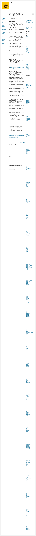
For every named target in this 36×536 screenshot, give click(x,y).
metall (26, 334)
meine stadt (27, 333)
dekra (26, 167)
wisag (26, 512)
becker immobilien (28, 115)
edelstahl (27, 186)
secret (26, 428)
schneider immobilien (28, 418)
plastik (26, 384)
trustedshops (27, 482)
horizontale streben (22, 135)
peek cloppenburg (28, 378)
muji (26, 346)
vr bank (26, 500)
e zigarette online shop (28, 180)
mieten (26, 335)
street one (27, 461)
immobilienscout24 (28, 279)
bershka (27, 120)
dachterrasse (27, 153)
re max (26, 397)
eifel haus (27, 188)
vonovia (27, 498)
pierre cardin (27, 381)
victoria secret (27, 493)
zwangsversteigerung (28, 530)
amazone (27, 87)
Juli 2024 (3, 33)
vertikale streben (11, 137)
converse (27, 151)
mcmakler (27, 331)
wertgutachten (27, 509)
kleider (26, 295)
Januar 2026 (3, 19)
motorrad (27, 345)
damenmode (27, 155)
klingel (26, 300)
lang (26, 311)
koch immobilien (28, 301)
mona (26, 344)
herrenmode (27, 246)
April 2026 (27, 37)
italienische (27, 287)
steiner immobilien (28, 460)
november (27, 360)
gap (26, 216)
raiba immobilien (28, 394)
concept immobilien (28, 150)
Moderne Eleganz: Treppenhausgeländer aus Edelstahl (29, 20)
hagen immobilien (28, 232)
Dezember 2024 (27, 54)
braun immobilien (28, 132)
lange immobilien (28, 313)
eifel (26, 187)
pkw (26, 383)
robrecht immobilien (28, 410)
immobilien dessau (28, 262)
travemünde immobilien (28, 478)
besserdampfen (27, 122)
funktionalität (16, 135)
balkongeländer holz (28, 101)
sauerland (27, 413)
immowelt (27, 285)
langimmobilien (27, 314)
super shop (27, 467)
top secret (27, 476)
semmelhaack (27, 430)
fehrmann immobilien (28, 201)
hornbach (27, 251)
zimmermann (27, 528)
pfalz (26, 379)
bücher (26, 136)
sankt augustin (27, 412)
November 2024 (4, 30)
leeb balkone (27, 315)
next (26, 351)
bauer (26, 104)
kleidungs (27, 297)
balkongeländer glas (28, 100)
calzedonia (27, 139)
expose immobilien (28, 197)
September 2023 (28, 70)
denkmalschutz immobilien (29, 168)
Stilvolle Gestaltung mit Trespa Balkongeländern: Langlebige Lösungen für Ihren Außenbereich (30, 18)
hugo (26, 254)
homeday (27, 250)
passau (26, 377)
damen (26, 154)
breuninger (27, 133)
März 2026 (27, 38)
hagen (26, 231)
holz (26, 247)
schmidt (27, 415)
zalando (27, 525)
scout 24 (27, 426)
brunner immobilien (28, 135)
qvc (26, 393)
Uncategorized (27, 483)
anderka (27, 89)
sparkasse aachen (28, 444)
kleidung (27, 296)
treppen (27, 479)
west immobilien (27, 511)
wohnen (27, 515)
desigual (27, 170)
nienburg (27, 352)
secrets (26, 429)
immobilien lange (28, 266)
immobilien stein (28, 270)
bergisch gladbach (28, 118)
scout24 (27, 427)
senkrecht (27, 431)
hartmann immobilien (28, 233)
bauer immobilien (28, 105)
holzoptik (27, 249)
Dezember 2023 (27, 67)
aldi (26, 82)
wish (26, 513)
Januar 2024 (27, 66)
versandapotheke (28, 492)
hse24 (26, 253)
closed (26, 147)
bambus (27, 103)
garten (26, 218)
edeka (26, 185)
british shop (27, 134)
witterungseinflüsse (15, 137)
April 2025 (27, 50)
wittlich (26, 514)
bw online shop (27, 138)
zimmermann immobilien (28, 529)
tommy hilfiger (27, 475)
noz (26, 361)
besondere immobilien (28, 121)
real (26, 398)
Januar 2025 (27, 53)
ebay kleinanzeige (28, 182)
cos (26, 152)
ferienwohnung (27, 203)
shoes (26, 433)
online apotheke (27, 366)
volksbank (27, 497)
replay (26, 401)
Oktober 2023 (27, 69)
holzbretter (27, 248)
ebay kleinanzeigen (28, 183)
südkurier (27, 464)
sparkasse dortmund (28, 445)
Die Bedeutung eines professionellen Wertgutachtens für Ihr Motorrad (29, 25)
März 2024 (27, 64)
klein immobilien (27, 298)
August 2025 (27, 46)
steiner (26, 459)
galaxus (27, 215)
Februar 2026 (3, 18)
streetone (27, 463)
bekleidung (27, 116)
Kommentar (10, 148)
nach (26, 347)
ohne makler (27, 363)
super (26, 466)
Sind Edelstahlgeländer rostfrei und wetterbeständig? (16, 68)
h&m (26, 230)
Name (10, 156)
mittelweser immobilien (28, 336)
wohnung (27, 516)
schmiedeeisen (27, 416)
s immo (26, 411)
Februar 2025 (27, 52)
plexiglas (27, 385)
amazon (27, 86)
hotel (26, 252)
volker (26, 495)
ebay (26, 181)
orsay (26, 368)
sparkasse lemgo (28, 449)
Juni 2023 (3, 43)
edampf (26, 184)
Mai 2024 (27, 62)
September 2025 (4, 22)
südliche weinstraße (28, 465)
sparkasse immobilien (28, 447)
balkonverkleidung (28, 102)
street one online (28, 462)
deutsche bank (27, 172)
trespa (26, 480)
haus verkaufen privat (28, 237)
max (26, 330)
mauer (26, 329)
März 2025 (27, 51)
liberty (26, 318)
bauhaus (27, 106)
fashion (26, 199)
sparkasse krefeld (28, 448)
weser (26, 510)
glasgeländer (27, 221)
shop (26, 434)
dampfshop (27, 164)
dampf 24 (27, 156)
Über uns (3, 10)
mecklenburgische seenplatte (29, 332)
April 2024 (27, 63)
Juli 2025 (27, 47)
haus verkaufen (27, 236)
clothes (26, 148)
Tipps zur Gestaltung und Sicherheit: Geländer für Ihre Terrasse (29, 28)
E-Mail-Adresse (11, 159)
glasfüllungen (18, 135)
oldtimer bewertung (28, 365)
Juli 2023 (3, 42)
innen (26, 286)
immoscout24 (27, 284)
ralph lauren (27, 396)
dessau (26, 171)
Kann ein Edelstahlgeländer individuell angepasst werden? (17, 67)
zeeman (27, 527)
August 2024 (3, 32)
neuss (26, 349)
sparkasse (27, 443)
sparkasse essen (28, 446)
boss (26, 131)
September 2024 (4, 31)
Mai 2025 (27, 49)
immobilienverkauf (28, 281)
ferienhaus (27, 202)
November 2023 (27, 68)
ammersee (27, 88)
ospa (26, 369)
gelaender (27, 219)
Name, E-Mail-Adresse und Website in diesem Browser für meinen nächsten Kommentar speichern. (16, 166)
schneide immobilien (28, 417)
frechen (26, 214)
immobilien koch (28, 263)
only (26, 367)
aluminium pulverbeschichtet (29, 85)
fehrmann (27, 200)
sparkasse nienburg (28, 451)
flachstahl (27, 204)
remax (26, 400)
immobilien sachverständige (29, 267)
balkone (27, 99)
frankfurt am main (28, 213)
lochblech (27, 319)
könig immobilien (28, 302)
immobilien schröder (28, 269)
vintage (26, 494)
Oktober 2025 (3, 21)
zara (26, 526)
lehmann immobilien (28, 316)
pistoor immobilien (28, 382)
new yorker (27, 350)
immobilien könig (28, 264)
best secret (27, 123)
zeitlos (17, 137)
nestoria (27, 348)
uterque (27, 484)
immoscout (27, 283)
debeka (26, 166)
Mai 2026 (27, 36)
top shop (27, 477)
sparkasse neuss (28, 450)
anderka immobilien (28, 90)
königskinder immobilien (28, 303)
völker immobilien (28, 496)
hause (26, 238)
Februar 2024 (27, 65)
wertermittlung (27, 508)
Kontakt (6, 10)
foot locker (27, 205)
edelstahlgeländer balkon (11, 135)
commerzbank (27, 149)
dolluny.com (14, 3)
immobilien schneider (28, 268)
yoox (26, 524)
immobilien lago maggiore (29, 265)
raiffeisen (27, 395)
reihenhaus (27, 399)
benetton (27, 117)
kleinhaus (27, 299)
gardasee (27, 217)
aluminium (27, 84)
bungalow (27, 137)
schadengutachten (28, 414)
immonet (27, 282)
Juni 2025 (27, 48)
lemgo (26, 317)
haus (26, 234)
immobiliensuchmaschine (29, 280)
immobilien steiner (28, 271)
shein (26, 432)
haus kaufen (27, 235)
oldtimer (27, 364)
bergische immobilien (28, 119)
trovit (26, 481)
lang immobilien (27, 312)
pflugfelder (27, 380)
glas (26, 220)
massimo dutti (27, 328)
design (26, 169)
